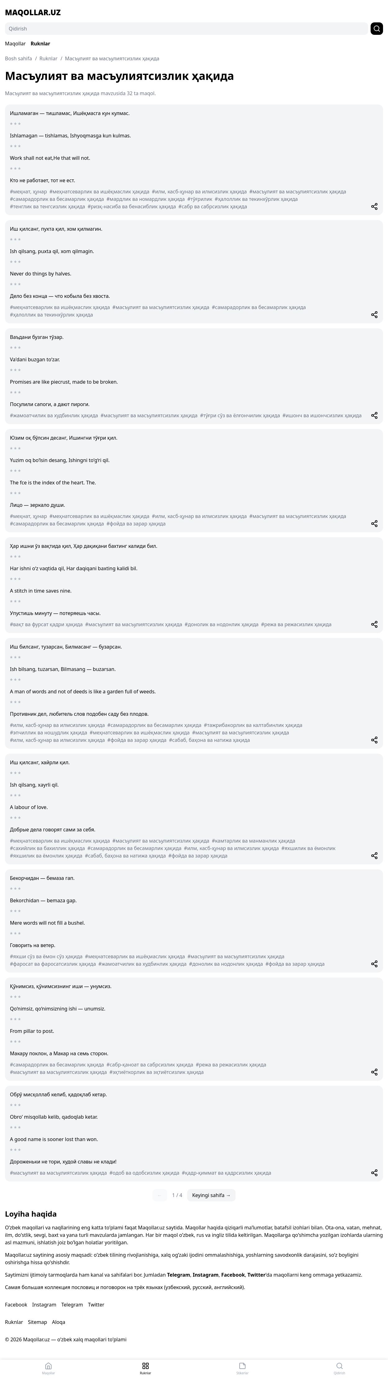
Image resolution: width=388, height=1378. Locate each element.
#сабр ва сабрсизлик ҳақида (212, 206)
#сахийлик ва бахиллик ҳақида (47, 848)
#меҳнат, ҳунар (28, 191)
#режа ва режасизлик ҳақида (296, 624)
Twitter (256, 1274)
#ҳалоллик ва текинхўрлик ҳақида (256, 199)
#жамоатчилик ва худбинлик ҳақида (54, 415)
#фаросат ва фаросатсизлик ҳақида (53, 963)
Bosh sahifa (18, 58)
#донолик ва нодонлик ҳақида (222, 624)
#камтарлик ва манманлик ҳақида (254, 840)
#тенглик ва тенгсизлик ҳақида (47, 206)
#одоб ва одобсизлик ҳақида (144, 1172)
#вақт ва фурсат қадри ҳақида (46, 624)
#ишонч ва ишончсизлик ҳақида (322, 415)
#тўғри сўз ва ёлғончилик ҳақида (240, 415)
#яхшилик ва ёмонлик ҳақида (46, 855)
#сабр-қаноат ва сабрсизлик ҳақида (149, 1064)
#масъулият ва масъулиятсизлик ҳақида (297, 191)
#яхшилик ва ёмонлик (308, 848)
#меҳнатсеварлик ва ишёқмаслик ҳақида (99, 191)
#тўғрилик (199, 199)
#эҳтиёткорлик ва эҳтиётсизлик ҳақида (156, 1072)
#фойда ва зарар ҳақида (136, 523)
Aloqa (58, 1322)
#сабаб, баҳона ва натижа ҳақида (209, 740)
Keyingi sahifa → (211, 1195)
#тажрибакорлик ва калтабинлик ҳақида (253, 725)
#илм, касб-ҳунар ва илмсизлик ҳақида (199, 191)
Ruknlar (40, 43)
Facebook (233, 1274)
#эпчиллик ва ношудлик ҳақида (48, 732)
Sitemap (37, 1322)
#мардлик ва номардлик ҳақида (145, 199)
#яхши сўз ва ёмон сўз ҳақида (46, 956)
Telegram (178, 1274)
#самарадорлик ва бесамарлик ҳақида (57, 199)
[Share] (374, 206)
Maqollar (15, 43)
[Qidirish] (186, 28)
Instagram (206, 1274)
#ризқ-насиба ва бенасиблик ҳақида (132, 206)
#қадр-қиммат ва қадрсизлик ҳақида (226, 1172)
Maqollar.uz (33, 12)
